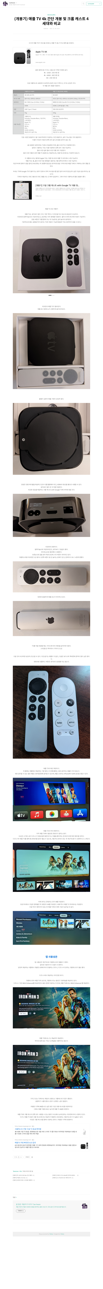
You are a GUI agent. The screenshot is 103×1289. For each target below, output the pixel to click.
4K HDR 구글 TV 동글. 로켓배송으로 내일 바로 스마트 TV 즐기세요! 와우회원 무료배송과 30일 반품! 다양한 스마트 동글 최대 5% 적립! (46, 1133)
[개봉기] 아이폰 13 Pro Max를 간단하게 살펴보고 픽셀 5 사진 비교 (64, 1175)
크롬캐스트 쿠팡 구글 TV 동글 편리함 (28, 1129)
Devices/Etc (51, 15)
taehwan (13, 3)
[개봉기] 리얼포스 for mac (19, 1177)
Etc (21, 1171)
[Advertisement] (51, 1203)
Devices (15, 1171)
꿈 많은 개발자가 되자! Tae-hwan (28, 1231)
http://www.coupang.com (23, 1126)
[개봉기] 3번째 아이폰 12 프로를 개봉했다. (23, 1180)
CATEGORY (94, 4)
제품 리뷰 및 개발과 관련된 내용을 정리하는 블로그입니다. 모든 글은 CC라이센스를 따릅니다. (41, 1233)
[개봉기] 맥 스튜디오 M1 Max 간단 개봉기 (22, 1175)
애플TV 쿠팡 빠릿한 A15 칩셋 (25, 1143)
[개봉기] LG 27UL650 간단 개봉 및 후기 (61, 1177)
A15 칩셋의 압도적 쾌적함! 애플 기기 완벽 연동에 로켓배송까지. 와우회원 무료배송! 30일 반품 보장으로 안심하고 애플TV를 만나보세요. (45, 1146)
